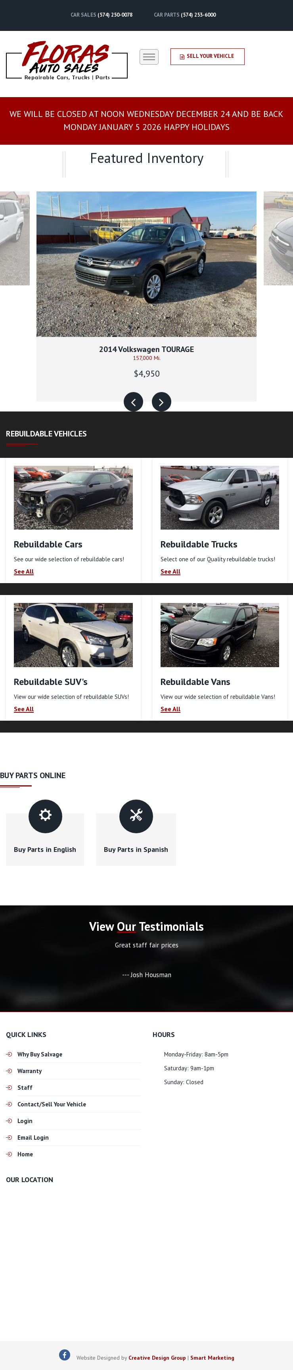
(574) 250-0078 (115, 14)
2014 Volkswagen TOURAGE (146, 349)
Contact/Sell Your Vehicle (51, 1104)
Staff (25, 1087)
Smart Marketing (212, 1357)
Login (25, 1121)
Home (25, 1154)
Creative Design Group (157, 1357)
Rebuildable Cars (48, 544)
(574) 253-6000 (198, 14)
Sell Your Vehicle (207, 56)
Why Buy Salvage (39, 1054)
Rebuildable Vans (195, 681)
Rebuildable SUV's (51, 681)
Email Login (33, 1137)
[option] (146, 296)
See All (24, 571)
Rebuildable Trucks (199, 544)
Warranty (29, 1071)
